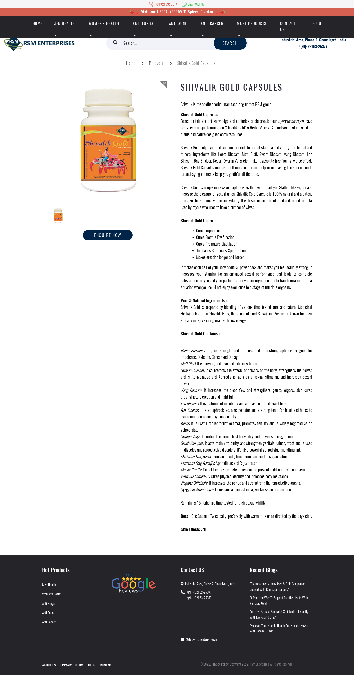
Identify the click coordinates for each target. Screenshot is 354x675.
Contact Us (288, 26)
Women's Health (104, 23)
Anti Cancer (212, 23)
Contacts (107, 664)
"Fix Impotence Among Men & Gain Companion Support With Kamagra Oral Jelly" (277, 586)
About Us (49, 664)
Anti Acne (178, 23)
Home (131, 63)
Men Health (64, 23)
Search (230, 43)
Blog (316, 23)
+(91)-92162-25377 (199, 592)
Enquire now (107, 235)
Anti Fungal (144, 23)
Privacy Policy (72, 664)
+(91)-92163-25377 (313, 46)
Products (156, 63)
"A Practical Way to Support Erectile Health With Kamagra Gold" (279, 600)
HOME (38, 23)
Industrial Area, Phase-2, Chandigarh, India (313, 40)
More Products (252, 23)
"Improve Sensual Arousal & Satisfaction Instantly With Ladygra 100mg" (279, 614)
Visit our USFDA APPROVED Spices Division (177, 12)
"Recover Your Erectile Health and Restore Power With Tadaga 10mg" (279, 628)
